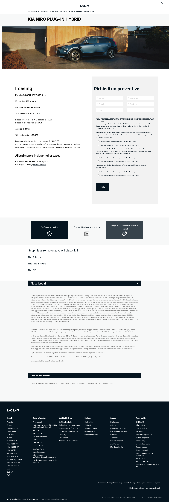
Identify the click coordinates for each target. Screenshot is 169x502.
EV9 (8, 475)
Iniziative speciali (142, 438)
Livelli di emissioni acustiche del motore (45, 461)
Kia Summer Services (118, 431)
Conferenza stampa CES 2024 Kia (147, 465)
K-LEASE (87, 425)
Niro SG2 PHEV (13, 447)
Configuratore (38, 449)
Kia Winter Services (117, 428)
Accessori (114, 438)
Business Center (90, 428)
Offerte (113, 425)
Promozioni (37, 422)
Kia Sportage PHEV (14, 459)
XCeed (9, 438)
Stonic (9, 425)
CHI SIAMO (140, 422)
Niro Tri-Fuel (38, 446)
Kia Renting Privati (40, 436)
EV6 (8, 469)
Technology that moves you (69, 425)
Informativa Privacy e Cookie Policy (110, 483)
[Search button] (162, 3)
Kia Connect (63, 438)
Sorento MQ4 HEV (14, 463)
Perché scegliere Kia (144, 434)
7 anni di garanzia (143, 444)
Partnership (140, 441)
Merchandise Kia (116, 447)
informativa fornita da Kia (132, 126)
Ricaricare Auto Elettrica (68, 441)
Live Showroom (39, 452)
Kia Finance (37, 433)
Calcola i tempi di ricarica (68, 431)
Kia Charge (63, 434)
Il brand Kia (140, 425)
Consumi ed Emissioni (40, 375)
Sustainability (141, 428)
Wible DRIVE (140, 458)
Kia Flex (36, 430)
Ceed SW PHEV (13, 431)
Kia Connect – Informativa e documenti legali (144, 488)
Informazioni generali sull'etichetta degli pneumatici (44, 456)
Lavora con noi (142, 450)
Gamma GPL (38, 443)
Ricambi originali (116, 441)
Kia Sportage (12, 453)
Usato (35, 439)
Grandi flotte (89, 431)
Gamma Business (91, 434)
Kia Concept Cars (142, 461)
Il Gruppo (139, 431)
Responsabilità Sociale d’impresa (144, 454)
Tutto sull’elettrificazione (68, 428)
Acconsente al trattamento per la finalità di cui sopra (117, 141)
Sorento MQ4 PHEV (14, 466)
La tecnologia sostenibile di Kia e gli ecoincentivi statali (45, 426)
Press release (141, 447)
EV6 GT (10, 472)
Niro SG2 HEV (12, 444)
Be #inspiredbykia (65, 422)
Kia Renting (88, 422)
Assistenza (114, 444)
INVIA (103, 187)
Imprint (157, 483)
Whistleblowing (130, 483)
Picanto (10, 422)
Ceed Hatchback (13, 428)
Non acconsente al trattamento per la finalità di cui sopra (118, 145)
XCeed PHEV (12, 441)
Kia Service (114, 422)
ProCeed (10, 434)
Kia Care (113, 434)
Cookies (149, 483)
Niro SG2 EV (11, 450)
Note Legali (141, 483)
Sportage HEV (12, 456)
